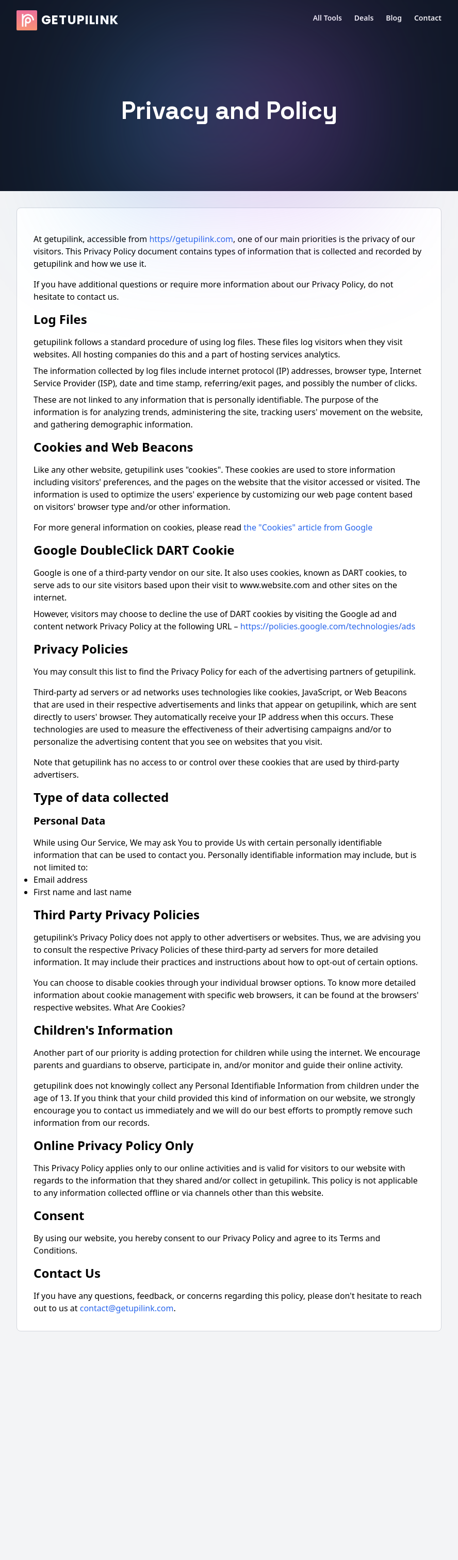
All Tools (327, 18)
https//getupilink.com (191, 239)
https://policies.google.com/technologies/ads (327, 626)
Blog (394, 18)
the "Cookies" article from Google (307, 527)
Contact (427, 18)
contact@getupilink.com (127, 1308)
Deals (364, 18)
